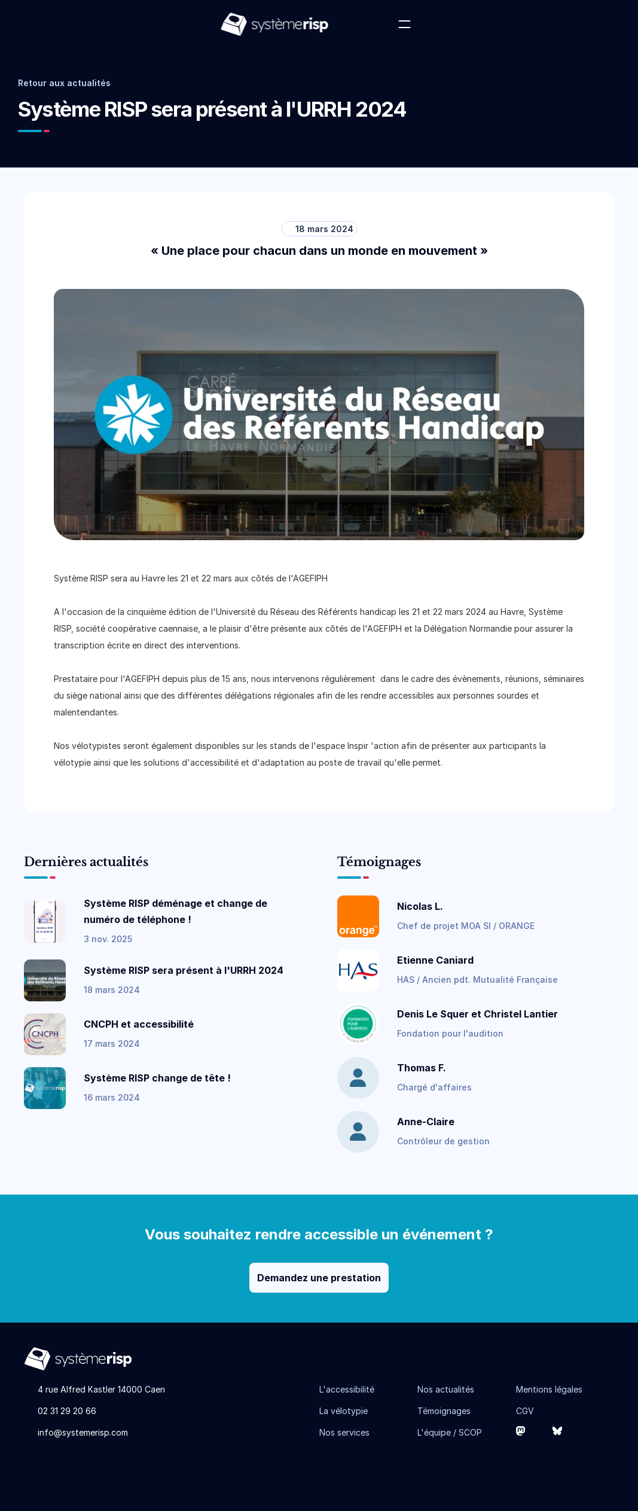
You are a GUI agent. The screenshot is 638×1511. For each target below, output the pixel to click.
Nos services (344, 1432)
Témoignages (444, 1411)
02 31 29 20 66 (67, 1411)
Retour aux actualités (64, 83)
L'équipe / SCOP (449, 1432)
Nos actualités (445, 1389)
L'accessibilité (346, 1389)
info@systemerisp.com (83, 1432)
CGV (525, 1411)
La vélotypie (343, 1411)
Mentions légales (549, 1389)
